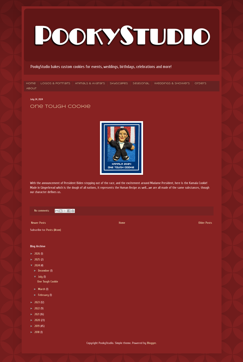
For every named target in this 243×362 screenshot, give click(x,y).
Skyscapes (119, 83)
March (42, 289)
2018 (37, 332)
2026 (38, 253)
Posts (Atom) (53, 230)
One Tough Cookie (60, 106)
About (31, 89)
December (44, 270)
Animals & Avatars (90, 83)
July (41, 276)
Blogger (151, 343)
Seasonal (141, 83)
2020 (38, 320)
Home (31, 83)
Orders (200, 83)
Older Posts (205, 223)
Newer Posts (38, 223)
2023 (38, 302)
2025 (38, 259)
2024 (38, 265)
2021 (37, 314)
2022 (38, 308)
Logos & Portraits (55, 83)
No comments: (42, 210)
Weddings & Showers (172, 83)
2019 (37, 326)
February (44, 295)
